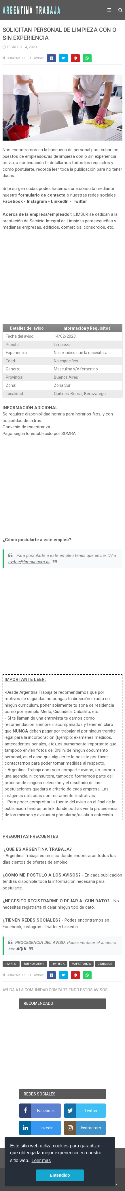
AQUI (21, 948)
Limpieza (58, 963)
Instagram (37, 201)
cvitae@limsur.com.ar (29, 561)
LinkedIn (60, 201)
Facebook (13, 201)
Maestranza (81, 963)
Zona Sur (105, 963)
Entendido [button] (60, 1175)
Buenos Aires (34, 963)
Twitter (80, 201)
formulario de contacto (41, 195)
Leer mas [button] (41, 1160)
